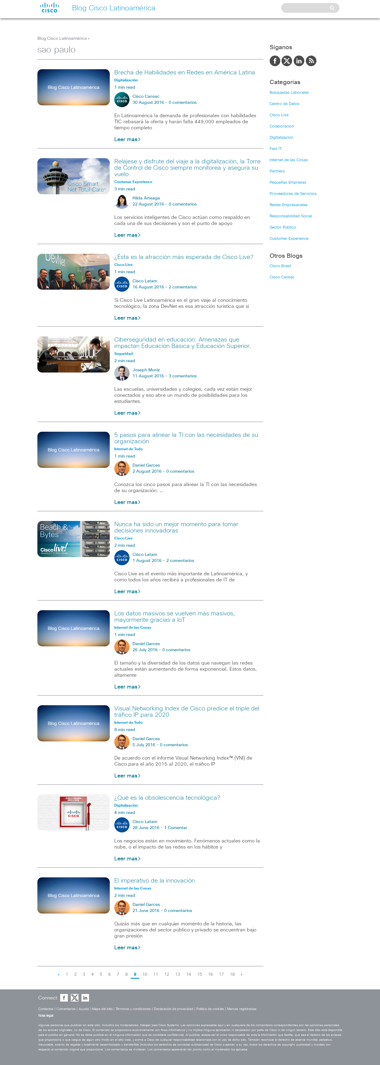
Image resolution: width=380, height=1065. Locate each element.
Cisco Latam (145, 281)
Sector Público (283, 228)
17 (221, 974)
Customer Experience (289, 239)
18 (232, 974)
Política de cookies (210, 1009)
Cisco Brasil (280, 266)
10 (144, 974)
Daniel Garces (146, 465)
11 (155, 974)
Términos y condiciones (133, 1009)
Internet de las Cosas (289, 160)
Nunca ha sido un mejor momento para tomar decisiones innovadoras (176, 527)
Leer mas (127, 139)
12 (166, 974)
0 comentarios (183, 102)
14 (188, 974)
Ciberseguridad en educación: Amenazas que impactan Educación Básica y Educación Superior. (182, 343)
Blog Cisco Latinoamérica (62, 38)
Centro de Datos (284, 104)
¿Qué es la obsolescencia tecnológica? (167, 798)
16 (210, 974)
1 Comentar (175, 828)
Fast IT (276, 149)
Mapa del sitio (102, 1009)
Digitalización (281, 138)
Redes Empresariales (289, 205)
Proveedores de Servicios (293, 194)
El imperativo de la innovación (154, 881)
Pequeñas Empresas (288, 183)
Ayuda (84, 1009)
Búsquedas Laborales (289, 93)
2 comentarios (183, 287)
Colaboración (282, 126)
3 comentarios (183, 376)
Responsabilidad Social (291, 216)
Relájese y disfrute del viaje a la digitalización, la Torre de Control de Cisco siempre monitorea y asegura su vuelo (187, 167)
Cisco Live (279, 115)
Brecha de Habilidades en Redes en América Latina (184, 73)
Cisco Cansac (146, 96)
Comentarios (66, 1009)
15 (199, 974)
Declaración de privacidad (173, 1009)
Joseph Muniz (146, 370)
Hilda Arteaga (146, 198)
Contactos (46, 1009)
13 (177, 974)
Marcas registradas (242, 1009)
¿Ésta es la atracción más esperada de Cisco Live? (183, 257)
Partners (277, 171)
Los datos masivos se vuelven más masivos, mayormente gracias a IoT (174, 617)
